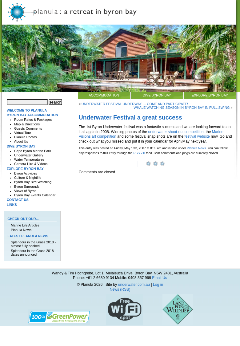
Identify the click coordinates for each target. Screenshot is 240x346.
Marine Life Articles (25, 225)
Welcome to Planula (27, 110)
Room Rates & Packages (33, 119)
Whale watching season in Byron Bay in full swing (182, 107)
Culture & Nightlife (27, 177)
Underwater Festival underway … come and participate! (135, 104)
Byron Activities (25, 173)
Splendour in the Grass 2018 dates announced (32, 252)
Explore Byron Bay (210, 95)
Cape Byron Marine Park (32, 151)
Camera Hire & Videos (31, 164)
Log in (158, 284)
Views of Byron (25, 191)
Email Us (159, 278)
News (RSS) (120, 289)
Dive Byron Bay (157, 95)
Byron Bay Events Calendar (34, 195)
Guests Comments (28, 128)
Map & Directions (27, 124)
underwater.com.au (134, 284)
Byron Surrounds (26, 186)
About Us (21, 141)
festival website (197, 136)
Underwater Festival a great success (130, 117)
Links (12, 204)
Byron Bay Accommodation (32, 115)
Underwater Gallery (28, 155)
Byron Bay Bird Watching (32, 182)
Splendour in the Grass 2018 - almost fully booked (33, 244)
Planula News (196, 148)
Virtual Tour (22, 133)
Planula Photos (25, 137)
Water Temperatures (29, 159)
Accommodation (104, 95)
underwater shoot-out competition (175, 132)
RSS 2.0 (139, 153)
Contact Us (18, 200)
